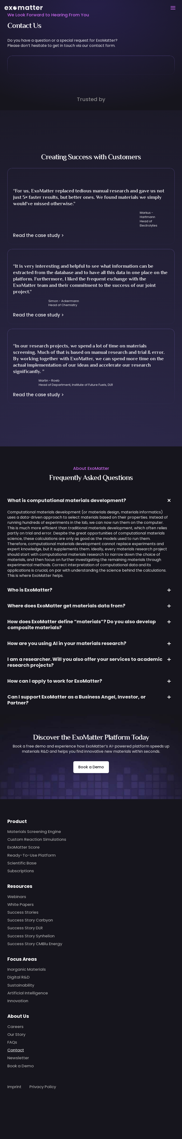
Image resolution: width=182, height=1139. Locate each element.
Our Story (16, 1034)
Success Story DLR (25, 928)
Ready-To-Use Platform (31, 855)
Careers (15, 1026)
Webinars (16, 896)
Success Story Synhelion (31, 936)
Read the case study (38, 235)
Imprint (14, 1086)
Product (17, 821)
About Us (18, 1016)
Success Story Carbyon (30, 920)
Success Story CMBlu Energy (34, 944)
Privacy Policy (42, 1086)
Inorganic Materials (26, 969)
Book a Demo (91, 767)
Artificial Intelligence (27, 993)
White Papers (20, 904)
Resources (19, 886)
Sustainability (20, 985)
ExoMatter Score (23, 847)
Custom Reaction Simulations (36, 839)
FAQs (12, 1042)
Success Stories (22, 912)
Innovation (17, 1001)
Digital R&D (18, 977)
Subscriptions (20, 871)
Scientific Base (22, 863)
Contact (15, 1050)
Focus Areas (22, 959)
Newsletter (18, 1058)
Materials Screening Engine (34, 831)
